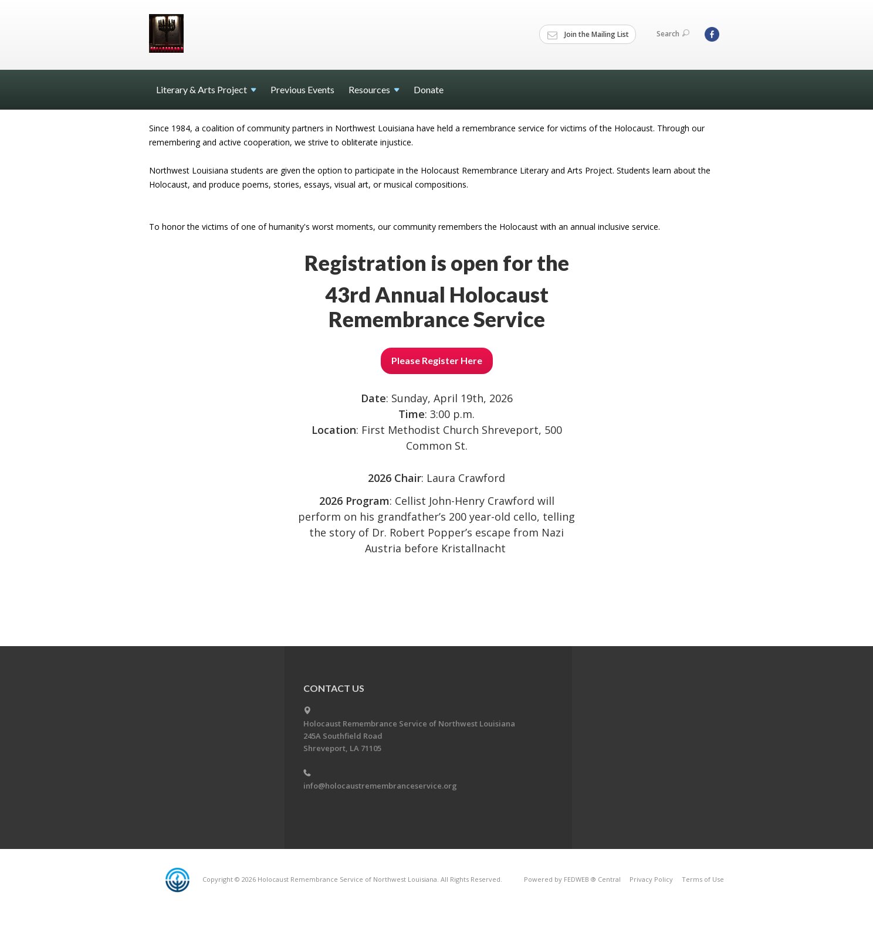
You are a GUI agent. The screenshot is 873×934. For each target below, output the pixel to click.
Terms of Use (703, 879)
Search (673, 34)
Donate (429, 89)
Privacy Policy (651, 879)
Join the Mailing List (588, 34)
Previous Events (302, 89)
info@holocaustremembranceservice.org (380, 785)
